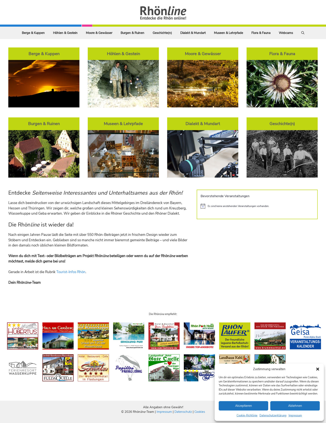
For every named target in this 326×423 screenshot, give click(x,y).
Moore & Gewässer (99, 33)
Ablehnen (295, 406)
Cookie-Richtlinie (247, 415)
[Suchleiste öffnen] (303, 33)
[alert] (257, 206)
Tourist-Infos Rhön (70, 272)
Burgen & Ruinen (132, 33)
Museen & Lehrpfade (228, 33)
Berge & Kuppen (33, 33)
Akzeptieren (243, 406)
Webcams (286, 33)
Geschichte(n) (162, 33)
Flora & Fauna (260, 33)
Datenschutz (183, 412)
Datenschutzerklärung (272, 415)
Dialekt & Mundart (193, 33)
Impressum (295, 415)
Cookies (199, 412)
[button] (318, 369)
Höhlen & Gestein (65, 33)
